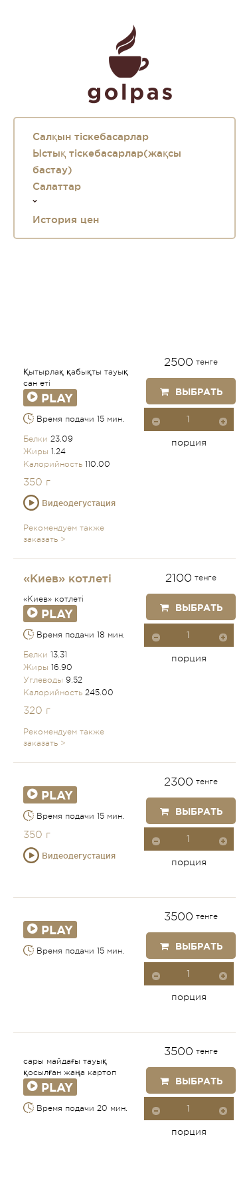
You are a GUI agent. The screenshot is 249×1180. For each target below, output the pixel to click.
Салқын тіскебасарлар (91, 136)
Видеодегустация (69, 503)
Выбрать (191, 391)
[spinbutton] (189, 419)
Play (50, 397)
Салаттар (57, 186)
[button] (223, 421)
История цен (66, 219)
